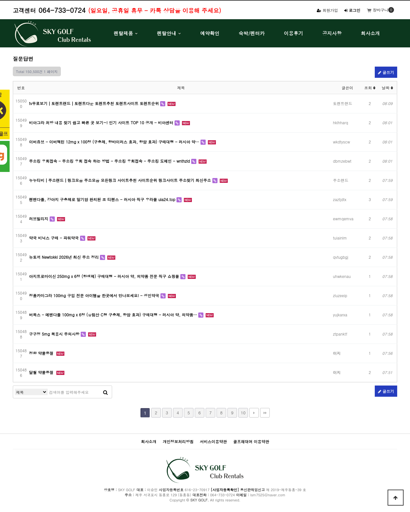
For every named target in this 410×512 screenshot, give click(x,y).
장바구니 (377, 9)
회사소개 (370, 33)
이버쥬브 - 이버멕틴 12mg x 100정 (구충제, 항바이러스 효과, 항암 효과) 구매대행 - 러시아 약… (115, 141)
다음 (254, 413)
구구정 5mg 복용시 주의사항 (55, 334)
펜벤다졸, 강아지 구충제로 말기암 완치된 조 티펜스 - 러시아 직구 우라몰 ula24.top (103, 199)
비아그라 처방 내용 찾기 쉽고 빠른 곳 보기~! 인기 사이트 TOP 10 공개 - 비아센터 (102, 122)
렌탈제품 (123, 33)
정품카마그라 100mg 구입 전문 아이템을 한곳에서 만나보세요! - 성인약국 (94, 295)
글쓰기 (386, 72)
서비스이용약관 (213, 441)
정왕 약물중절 (42, 353)
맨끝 (265, 413)
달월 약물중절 (42, 372)
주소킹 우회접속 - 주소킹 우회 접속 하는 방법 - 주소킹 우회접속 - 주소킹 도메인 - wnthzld (110, 161)
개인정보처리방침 (178, 441)
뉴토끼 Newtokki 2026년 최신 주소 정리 (64, 257)
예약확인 (209, 33)
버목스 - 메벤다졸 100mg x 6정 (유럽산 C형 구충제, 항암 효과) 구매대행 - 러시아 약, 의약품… (114, 314)
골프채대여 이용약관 (251, 441)
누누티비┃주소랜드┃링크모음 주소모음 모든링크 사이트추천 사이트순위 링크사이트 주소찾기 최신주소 (120, 180)
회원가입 (327, 10)
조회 (369, 87)
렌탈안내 (166, 33)
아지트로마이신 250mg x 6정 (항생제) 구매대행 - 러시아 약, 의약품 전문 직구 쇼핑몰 (105, 276)
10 (243, 413)
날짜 (387, 87)
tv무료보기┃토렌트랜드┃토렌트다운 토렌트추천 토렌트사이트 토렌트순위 (94, 103)
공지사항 (331, 33)
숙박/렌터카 (252, 33)
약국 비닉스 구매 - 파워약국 (54, 237)
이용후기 (293, 33)
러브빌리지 (39, 218)
